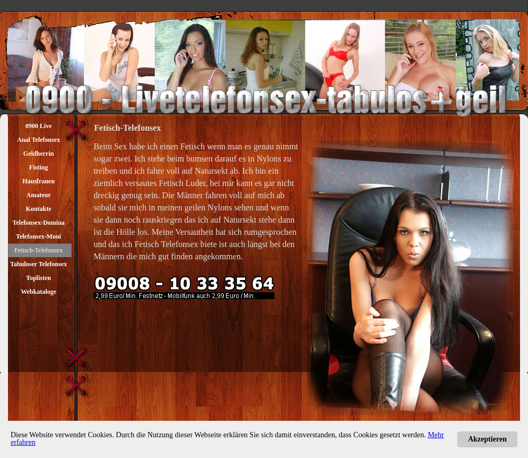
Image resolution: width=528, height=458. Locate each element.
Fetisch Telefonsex (166, 244)
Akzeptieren (487, 439)
